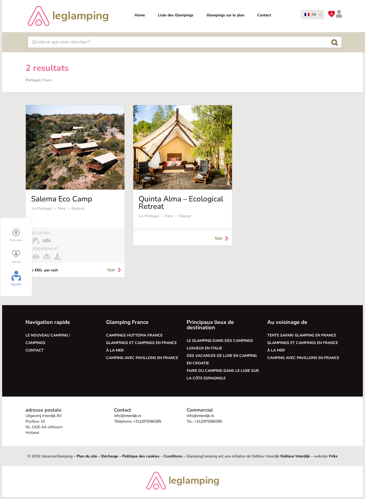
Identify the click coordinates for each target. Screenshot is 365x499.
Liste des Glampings (175, 15)
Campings (35, 342)
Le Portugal (42, 208)
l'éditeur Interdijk (295, 456)
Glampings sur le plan (225, 15)
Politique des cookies (141, 456)
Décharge (109, 456)
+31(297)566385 (147, 421)
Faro (62, 208)
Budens (78, 208)
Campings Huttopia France (134, 335)
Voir (114, 270)
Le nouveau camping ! (48, 335)
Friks (333, 456)
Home (140, 15)
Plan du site (87, 456)
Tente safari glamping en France (301, 335)
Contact (264, 15)
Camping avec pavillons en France (142, 357)
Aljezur (185, 216)
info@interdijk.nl (127, 415)
